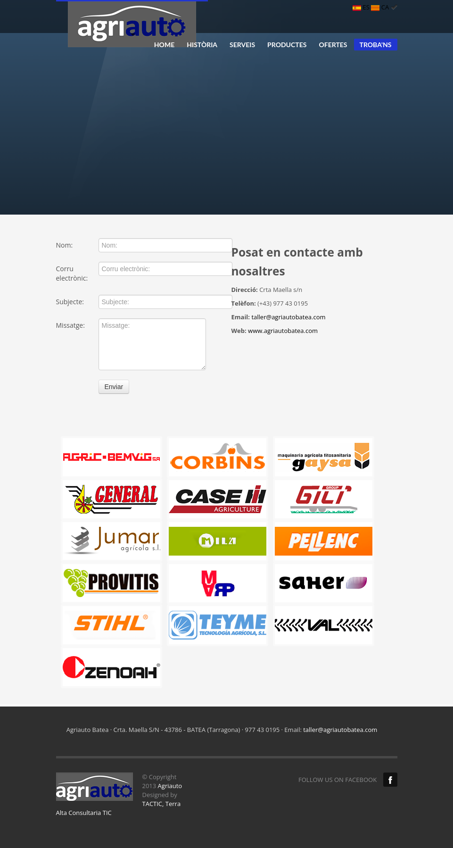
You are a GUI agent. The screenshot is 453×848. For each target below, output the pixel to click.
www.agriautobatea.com (283, 330)
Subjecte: (70, 301)
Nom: (64, 245)
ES (362, 7)
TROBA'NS (376, 45)
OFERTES (333, 45)
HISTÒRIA (202, 45)
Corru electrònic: (72, 273)
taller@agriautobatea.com (288, 317)
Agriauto (170, 785)
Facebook (390, 780)
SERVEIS (242, 45)
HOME (164, 45)
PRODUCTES (286, 45)
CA (384, 7)
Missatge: (70, 325)
